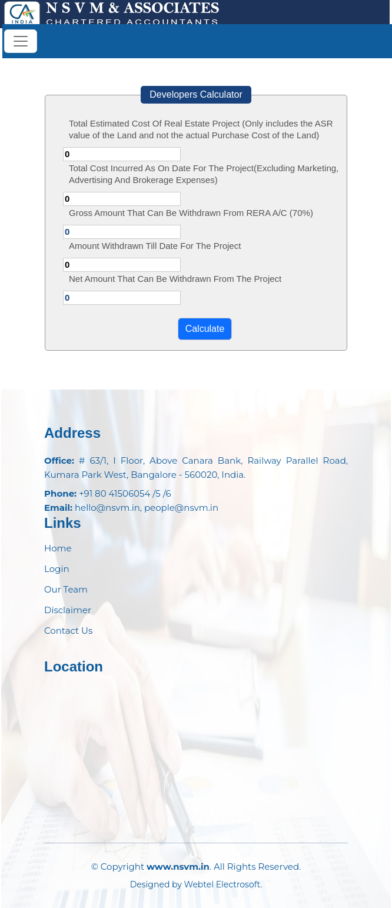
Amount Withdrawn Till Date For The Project (155, 246)
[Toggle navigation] (20, 41)
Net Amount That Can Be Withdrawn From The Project (175, 279)
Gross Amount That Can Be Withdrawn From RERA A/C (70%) (191, 213)
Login (56, 568)
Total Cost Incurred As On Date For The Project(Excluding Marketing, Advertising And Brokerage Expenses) (203, 174)
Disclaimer (67, 610)
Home (58, 548)
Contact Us (68, 630)
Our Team (66, 589)
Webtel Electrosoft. (223, 884)
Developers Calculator (196, 94)
